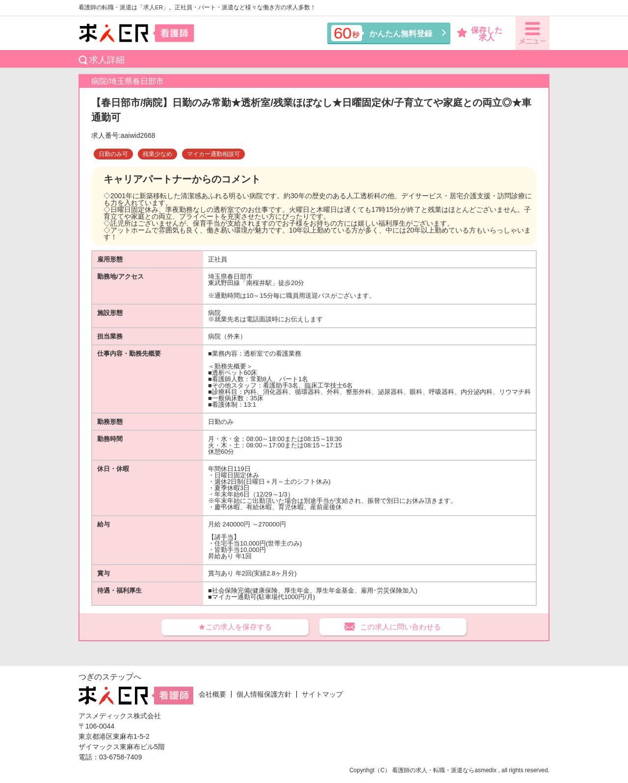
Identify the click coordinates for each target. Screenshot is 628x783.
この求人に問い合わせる (400, 627)
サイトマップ (322, 694)
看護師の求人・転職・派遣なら (433, 770)
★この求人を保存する (235, 627)
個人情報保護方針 (263, 694)
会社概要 (212, 694)
